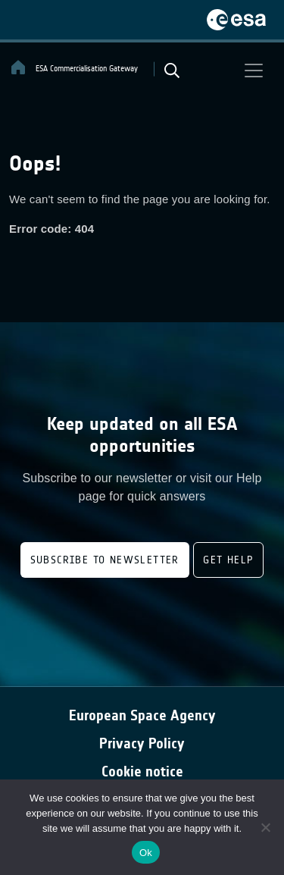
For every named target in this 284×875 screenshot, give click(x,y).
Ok (145, 852)
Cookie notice (142, 771)
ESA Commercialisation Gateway (73, 67)
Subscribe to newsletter (104, 560)
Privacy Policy (142, 743)
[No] (265, 827)
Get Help (228, 560)
